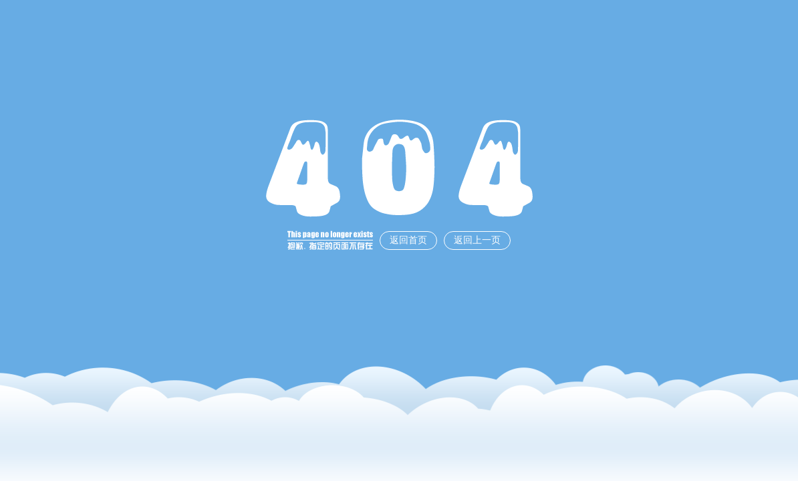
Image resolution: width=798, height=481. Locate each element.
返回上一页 (477, 240)
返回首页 (408, 240)
